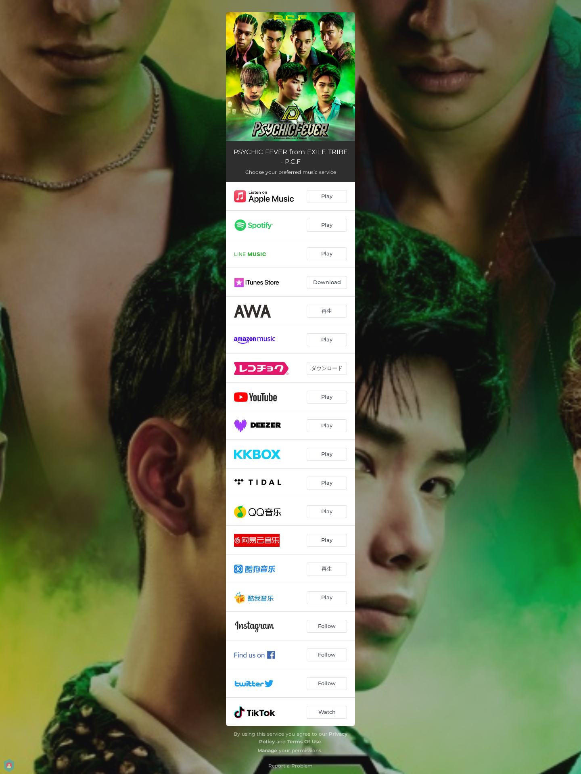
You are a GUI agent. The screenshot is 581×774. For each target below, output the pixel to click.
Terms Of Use (304, 741)
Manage (267, 750)
